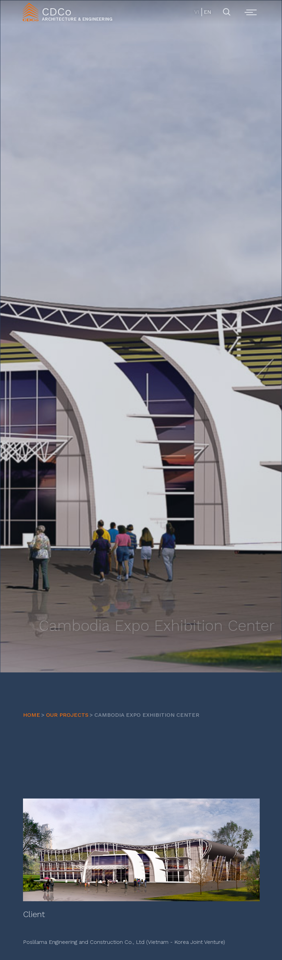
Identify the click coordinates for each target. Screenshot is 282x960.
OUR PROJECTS (67, 715)
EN (207, 12)
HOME (31, 715)
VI (196, 12)
